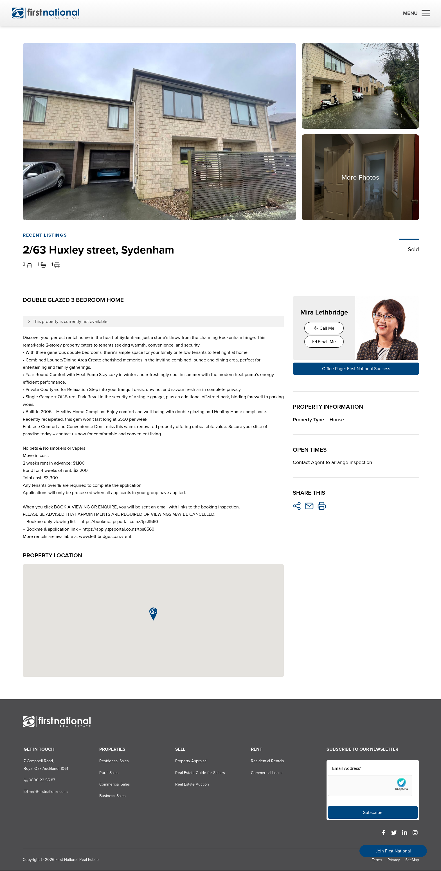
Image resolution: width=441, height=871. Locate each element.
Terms (377, 860)
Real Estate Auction (191, 785)
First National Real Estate (76, 860)
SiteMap (412, 860)
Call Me (324, 328)
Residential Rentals (267, 761)
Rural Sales (108, 773)
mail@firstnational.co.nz (44, 792)
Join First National (393, 851)
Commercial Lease (266, 773)
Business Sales (111, 796)
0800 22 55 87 (37, 780)
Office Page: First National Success (356, 368)
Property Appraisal (190, 761)
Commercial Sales (113, 785)
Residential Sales (113, 761)
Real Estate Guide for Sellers (199, 773)
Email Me (324, 341)
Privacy (394, 860)
